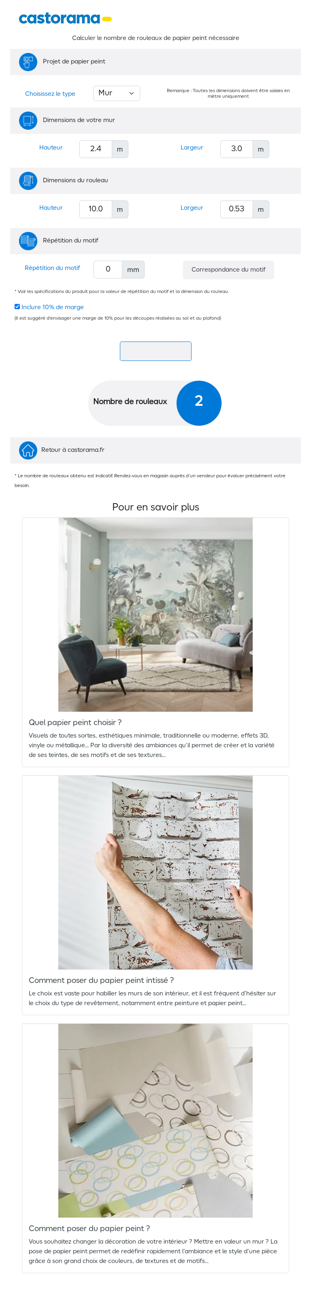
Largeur (192, 148)
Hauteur (51, 148)
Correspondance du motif (229, 270)
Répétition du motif (52, 268)
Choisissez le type (50, 94)
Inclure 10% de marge (52, 307)
